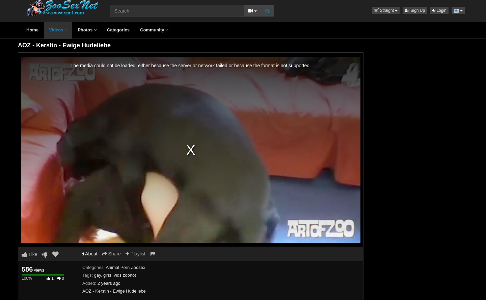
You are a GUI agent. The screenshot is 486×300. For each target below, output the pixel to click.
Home (32, 29)
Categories (118, 29)
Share (111, 253)
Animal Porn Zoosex (125, 267)
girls (107, 275)
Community (154, 29)
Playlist (135, 253)
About (90, 253)
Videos (58, 29)
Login (439, 10)
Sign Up (415, 10)
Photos (87, 29)
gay (97, 275)
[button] (386, 10)
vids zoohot (125, 275)
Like (29, 254)
